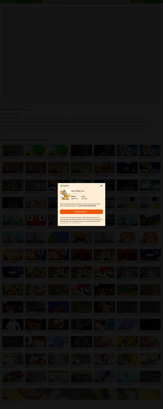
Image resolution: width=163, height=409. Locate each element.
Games (65, 186)
